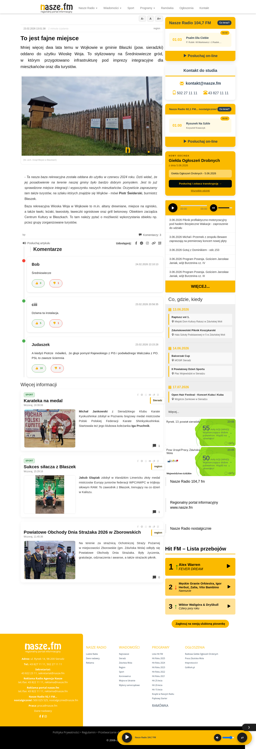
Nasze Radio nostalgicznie (190, 528)
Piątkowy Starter (159, 698)
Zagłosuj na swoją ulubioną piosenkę (200, 623)
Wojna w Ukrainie (127, 680)
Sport (130, 8)
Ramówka (167, 8)
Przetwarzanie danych (112, 732)
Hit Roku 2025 (158, 658)
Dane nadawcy (43, 711)
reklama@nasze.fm (56, 682)
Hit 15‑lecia (157, 689)
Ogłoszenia (186, 8)
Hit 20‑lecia (157, 685)
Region (122, 667)
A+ (159, 18)
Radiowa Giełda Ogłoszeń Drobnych (201, 654)
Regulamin (89, 732)
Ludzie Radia (92, 654)
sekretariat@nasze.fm (51, 673)
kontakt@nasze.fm (203, 83)
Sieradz (122, 658)
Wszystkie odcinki (200, 190)
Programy (147, 8)
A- (142, 18)
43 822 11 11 (35, 682)
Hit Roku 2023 (158, 667)
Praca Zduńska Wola (194, 658)
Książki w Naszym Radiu (163, 694)
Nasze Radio (88, 8)
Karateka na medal (43, 400)
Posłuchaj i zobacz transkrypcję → (200, 183)
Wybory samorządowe (129, 685)
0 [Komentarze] (156, 577)
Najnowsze (124, 654)
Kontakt (204, 8)
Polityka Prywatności (66, 732)
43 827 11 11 (218, 93)
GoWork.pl (190, 667)
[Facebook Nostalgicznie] (43, 716)
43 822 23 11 (29, 673)
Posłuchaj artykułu (36, 243)
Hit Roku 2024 (158, 662)
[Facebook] (40, 716)
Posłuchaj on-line (200, 56)
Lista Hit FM (157, 654)
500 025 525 (40, 700)
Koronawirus (125, 676)
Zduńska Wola (125, 662)
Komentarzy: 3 (150, 235)
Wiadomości (112, 8)
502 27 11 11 (187, 93)
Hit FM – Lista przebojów (195, 549)
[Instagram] (45, 716)
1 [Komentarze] (156, 445)
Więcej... (200, 286)
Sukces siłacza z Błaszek (50, 466)
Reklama (90, 662)
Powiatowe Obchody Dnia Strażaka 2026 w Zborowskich (82, 532)
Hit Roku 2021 (158, 676)
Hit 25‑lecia (157, 680)
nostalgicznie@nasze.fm (63, 700)
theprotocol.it (191, 662)
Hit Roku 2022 (158, 671)
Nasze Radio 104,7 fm (187, 481)
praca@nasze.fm (47, 705)
